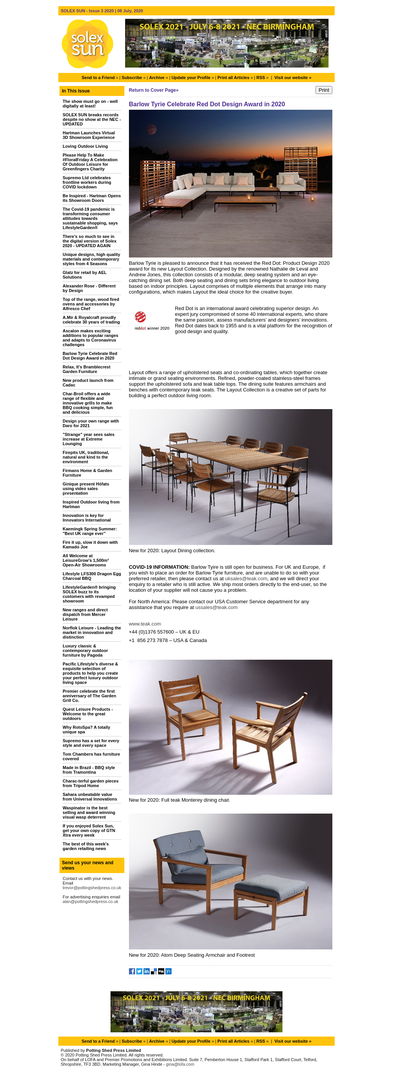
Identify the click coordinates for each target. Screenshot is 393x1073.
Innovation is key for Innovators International (87, 517)
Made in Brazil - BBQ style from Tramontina (89, 769)
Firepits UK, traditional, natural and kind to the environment (86, 457)
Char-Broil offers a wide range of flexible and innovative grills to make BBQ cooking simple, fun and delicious (88, 402)
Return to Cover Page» (153, 90)
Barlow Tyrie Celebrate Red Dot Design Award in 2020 (90, 355)
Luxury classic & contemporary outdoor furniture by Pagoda (85, 650)
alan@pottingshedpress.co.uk (90, 901)
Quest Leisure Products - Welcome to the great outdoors (88, 714)
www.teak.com (145, 624)
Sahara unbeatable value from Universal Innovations (90, 796)
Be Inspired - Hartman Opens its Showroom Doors (92, 198)
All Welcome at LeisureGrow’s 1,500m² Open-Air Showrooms (86, 560)
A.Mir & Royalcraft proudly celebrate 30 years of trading (91, 319)
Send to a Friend (98, 77)
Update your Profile (191, 77)
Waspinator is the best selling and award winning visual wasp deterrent (89, 812)
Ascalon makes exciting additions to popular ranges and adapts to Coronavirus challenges (90, 338)
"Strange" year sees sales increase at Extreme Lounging (88, 439)
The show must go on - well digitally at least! (90, 103)
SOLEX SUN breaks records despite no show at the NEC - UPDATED (92, 119)
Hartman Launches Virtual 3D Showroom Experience (89, 135)
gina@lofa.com (180, 1064)
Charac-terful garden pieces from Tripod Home (91, 783)
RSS (260, 77)
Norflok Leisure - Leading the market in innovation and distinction (92, 632)
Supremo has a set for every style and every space (91, 743)
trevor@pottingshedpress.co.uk (92, 887)
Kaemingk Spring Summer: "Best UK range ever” (90, 531)
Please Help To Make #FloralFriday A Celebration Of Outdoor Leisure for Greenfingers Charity (90, 162)
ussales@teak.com (216, 607)
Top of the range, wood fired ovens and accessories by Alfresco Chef (91, 304)
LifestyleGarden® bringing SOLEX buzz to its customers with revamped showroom (89, 594)
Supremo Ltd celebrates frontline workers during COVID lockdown (87, 182)
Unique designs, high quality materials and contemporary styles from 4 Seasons (91, 259)
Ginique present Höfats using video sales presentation (86, 488)
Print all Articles (233, 77)
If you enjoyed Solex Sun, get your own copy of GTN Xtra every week (89, 830)
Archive (156, 77)
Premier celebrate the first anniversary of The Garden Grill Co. (89, 696)
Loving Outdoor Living (85, 146)
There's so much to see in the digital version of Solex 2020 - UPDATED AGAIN (89, 241)
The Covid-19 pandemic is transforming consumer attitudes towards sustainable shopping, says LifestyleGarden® (90, 218)
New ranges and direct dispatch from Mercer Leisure (85, 614)
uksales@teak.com (246, 578)
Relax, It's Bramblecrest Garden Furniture (86, 369)
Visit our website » (292, 77)
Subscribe (132, 77)
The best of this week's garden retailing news (86, 846)
